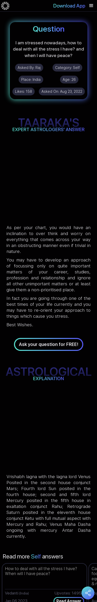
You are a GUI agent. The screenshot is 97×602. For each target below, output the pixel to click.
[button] (91, 5)
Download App (69, 6)
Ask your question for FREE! (48, 344)
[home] (5, 5)
